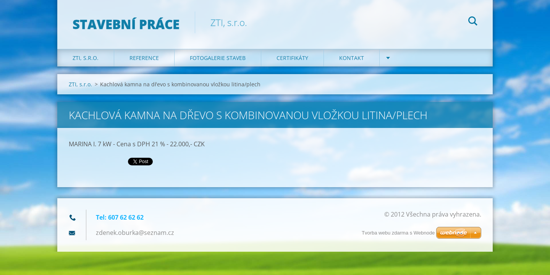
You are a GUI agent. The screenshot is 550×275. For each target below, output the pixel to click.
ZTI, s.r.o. (86, 57)
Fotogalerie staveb (218, 57)
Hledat (472, 22)
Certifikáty (292, 57)
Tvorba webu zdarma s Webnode (398, 233)
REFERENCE (144, 57)
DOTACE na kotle (419, 57)
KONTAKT (351, 57)
